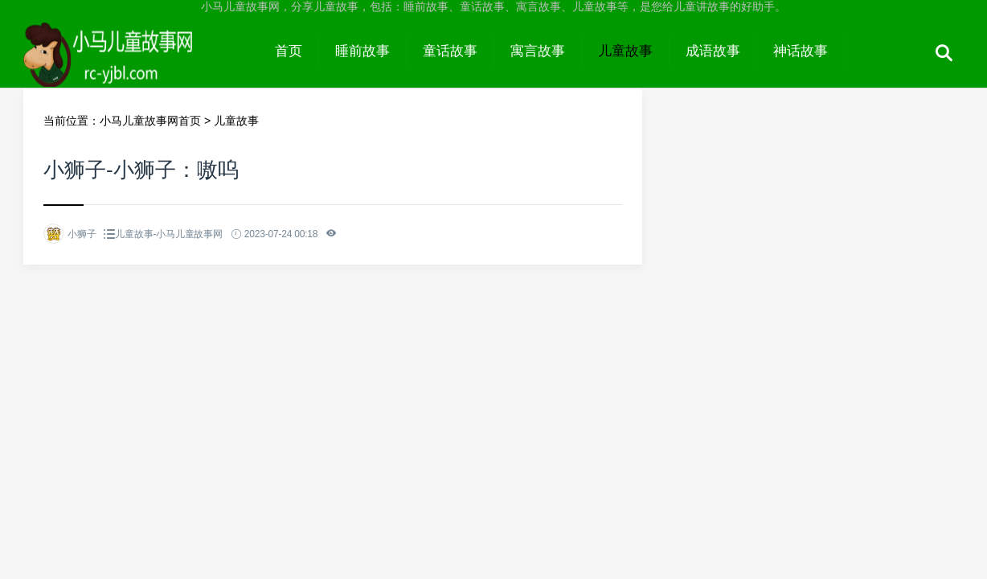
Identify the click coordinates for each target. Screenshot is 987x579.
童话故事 (450, 51)
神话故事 (800, 51)
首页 (288, 51)
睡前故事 (362, 51)
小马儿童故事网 (141, 66)
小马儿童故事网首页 (150, 120)
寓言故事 (537, 51)
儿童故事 (625, 51)
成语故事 (713, 51)
